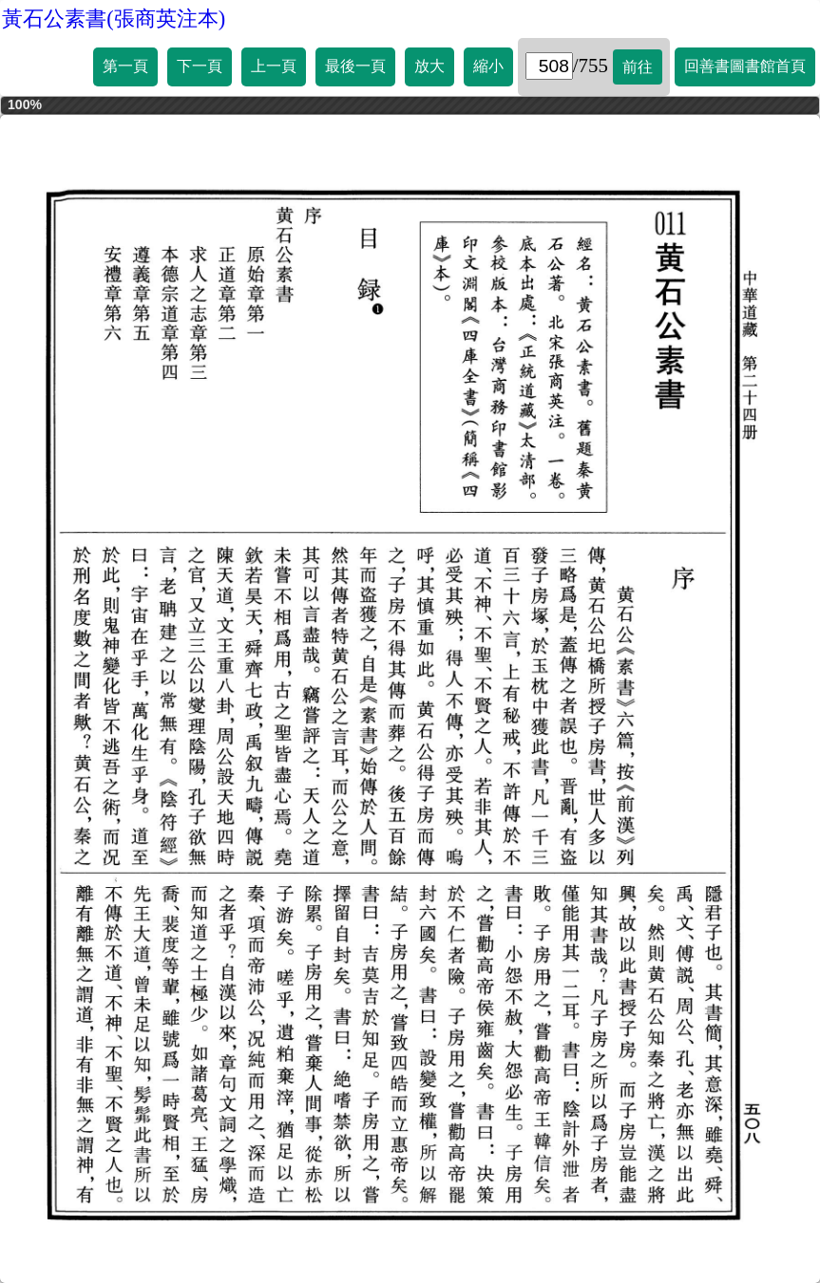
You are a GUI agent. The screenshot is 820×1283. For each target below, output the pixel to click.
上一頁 (273, 66)
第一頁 (125, 66)
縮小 (488, 66)
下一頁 (199, 66)
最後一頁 (355, 66)
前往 (637, 67)
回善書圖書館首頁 (745, 66)
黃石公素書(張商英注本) (113, 18)
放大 (429, 66)
